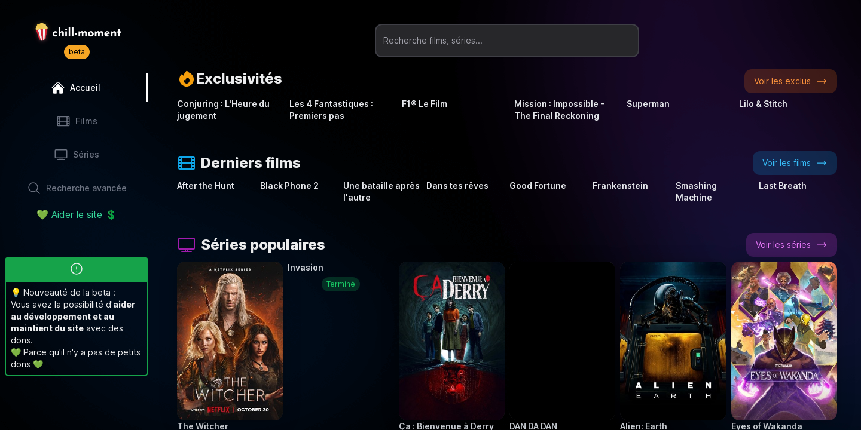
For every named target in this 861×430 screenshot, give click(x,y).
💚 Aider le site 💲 (76, 214)
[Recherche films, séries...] (507, 41)
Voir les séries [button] (792, 245)
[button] (230, 341)
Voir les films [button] (795, 163)
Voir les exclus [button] (791, 81)
